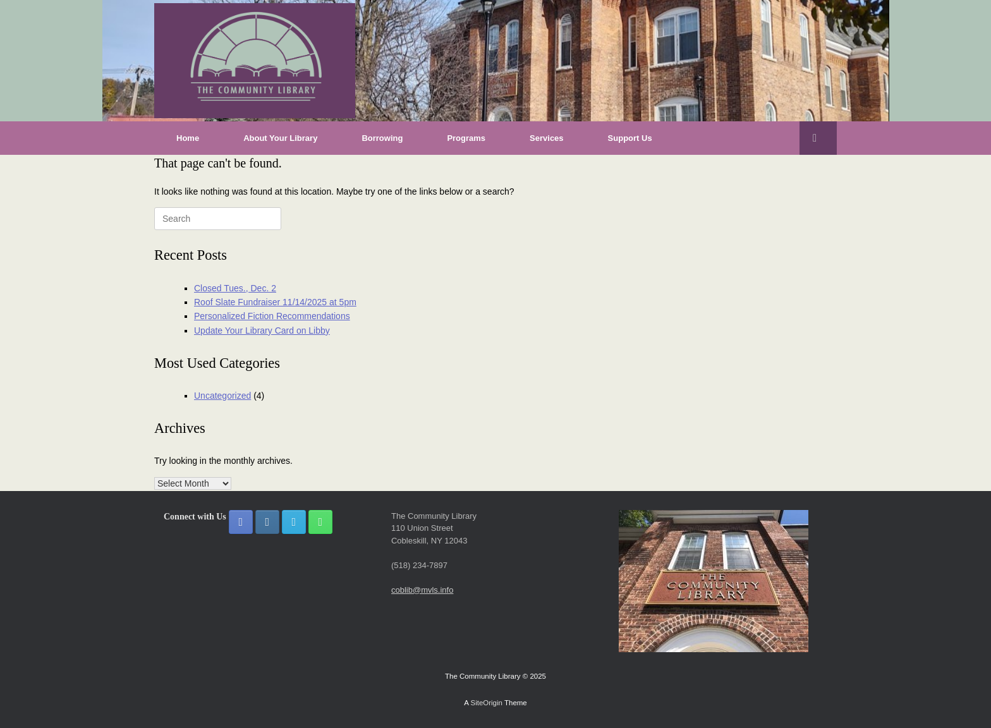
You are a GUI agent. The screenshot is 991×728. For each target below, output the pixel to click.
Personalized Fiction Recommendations (272, 316)
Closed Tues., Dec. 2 (235, 288)
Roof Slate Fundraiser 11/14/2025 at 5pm (275, 302)
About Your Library (280, 138)
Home (187, 138)
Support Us (630, 138)
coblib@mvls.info (422, 590)
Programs (466, 138)
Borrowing (382, 138)
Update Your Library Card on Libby (262, 330)
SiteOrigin (486, 703)
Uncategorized (222, 396)
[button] (818, 138)
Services (547, 138)
